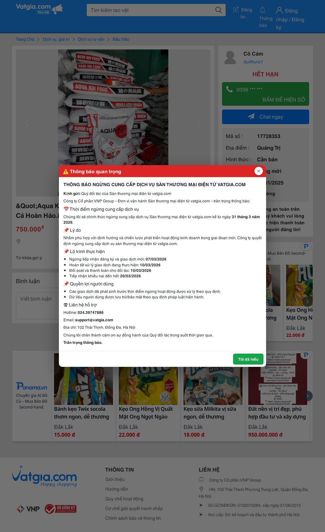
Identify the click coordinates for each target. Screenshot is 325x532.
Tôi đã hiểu (248, 359)
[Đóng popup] (258, 171)
